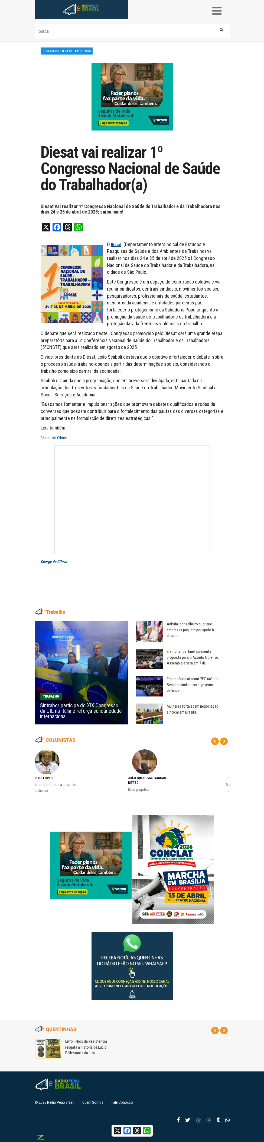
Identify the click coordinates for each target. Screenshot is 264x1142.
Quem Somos (92, 1102)
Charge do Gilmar (54, 438)
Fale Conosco (122, 1102)
